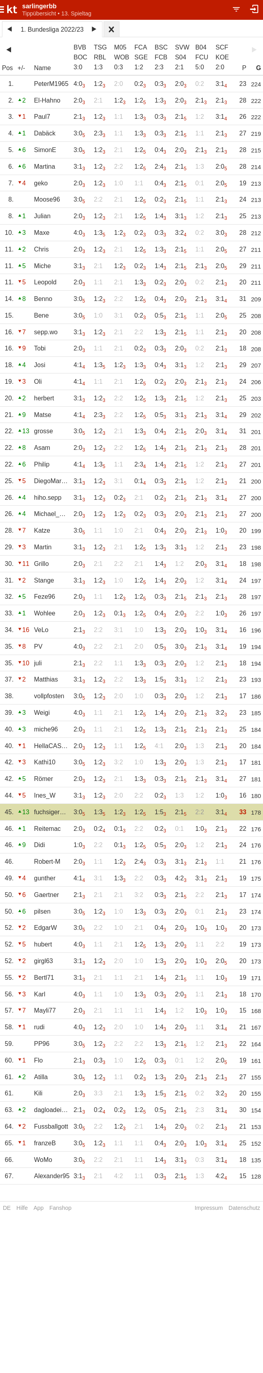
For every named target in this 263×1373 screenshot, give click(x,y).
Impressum (209, 1208)
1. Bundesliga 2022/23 (52, 29)
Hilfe (22, 1208)
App (39, 1208)
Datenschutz (244, 1208)
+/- (21, 68)
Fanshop (60, 1208)
